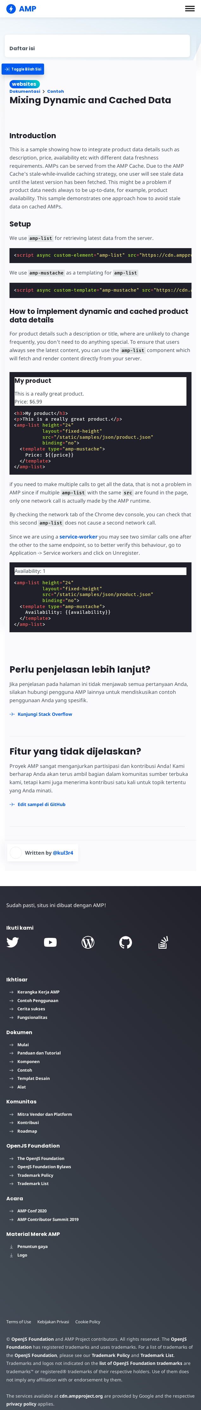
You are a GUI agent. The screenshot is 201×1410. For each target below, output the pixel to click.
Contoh (55, 91)
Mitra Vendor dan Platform (40, 1114)
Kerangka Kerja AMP (34, 992)
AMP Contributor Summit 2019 (44, 1219)
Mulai (19, 1044)
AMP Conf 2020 (28, 1211)
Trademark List (29, 1183)
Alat (17, 1087)
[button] (190, 8)
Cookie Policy (87, 1322)
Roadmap (23, 1131)
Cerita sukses (27, 1009)
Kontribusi (24, 1122)
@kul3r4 (63, 852)
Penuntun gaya (28, 1246)
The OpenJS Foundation (36, 1158)
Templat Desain (29, 1078)
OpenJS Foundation (32, 1339)
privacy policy (21, 1404)
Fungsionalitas (28, 1017)
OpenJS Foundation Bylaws (40, 1166)
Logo (18, 1255)
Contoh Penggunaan (33, 1000)
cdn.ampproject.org (81, 1396)
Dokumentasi (24, 91)
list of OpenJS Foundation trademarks (140, 1363)
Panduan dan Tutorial (35, 1053)
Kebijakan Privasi (53, 1322)
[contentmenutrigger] (97, 45)
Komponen (24, 1061)
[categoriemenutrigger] (26, 69)
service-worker (78, 536)
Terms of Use (18, 1322)
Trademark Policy (31, 1175)
